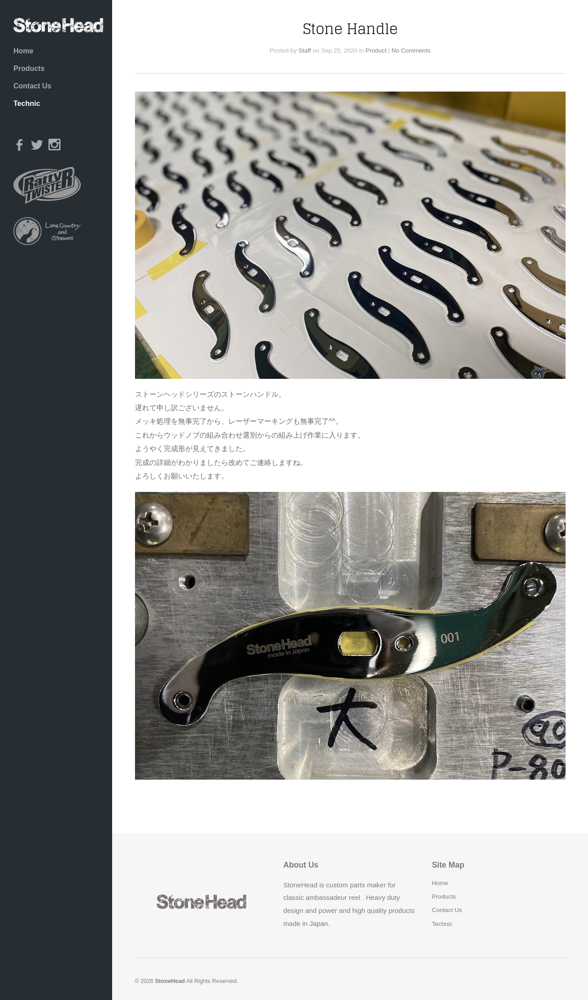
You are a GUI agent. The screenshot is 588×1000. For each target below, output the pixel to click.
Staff (305, 50)
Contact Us (32, 86)
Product (376, 50)
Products (28, 68)
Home (23, 51)
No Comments (411, 50)
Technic (26, 103)
